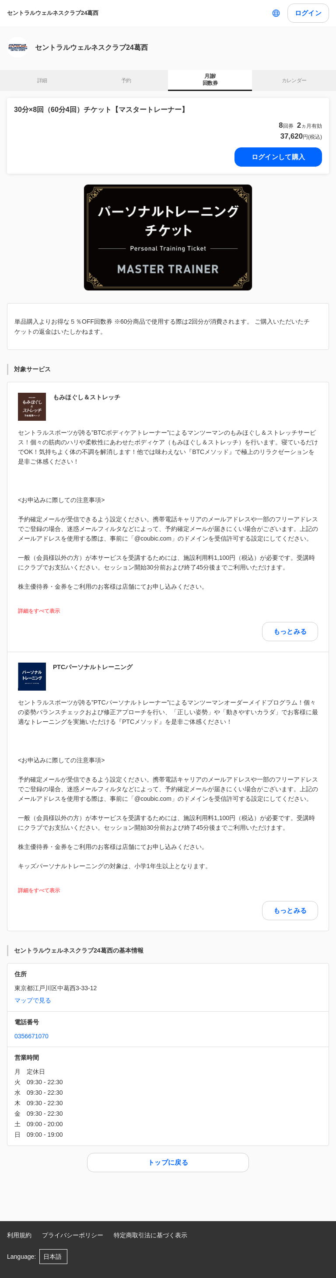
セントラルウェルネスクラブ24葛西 (52, 13)
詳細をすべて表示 (39, 611)
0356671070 (31, 1036)
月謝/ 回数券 (210, 79)
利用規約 (19, 1235)
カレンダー (294, 80)
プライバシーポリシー (72, 1235)
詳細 (42, 80)
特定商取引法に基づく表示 (150, 1235)
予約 (126, 80)
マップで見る (32, 1000)
